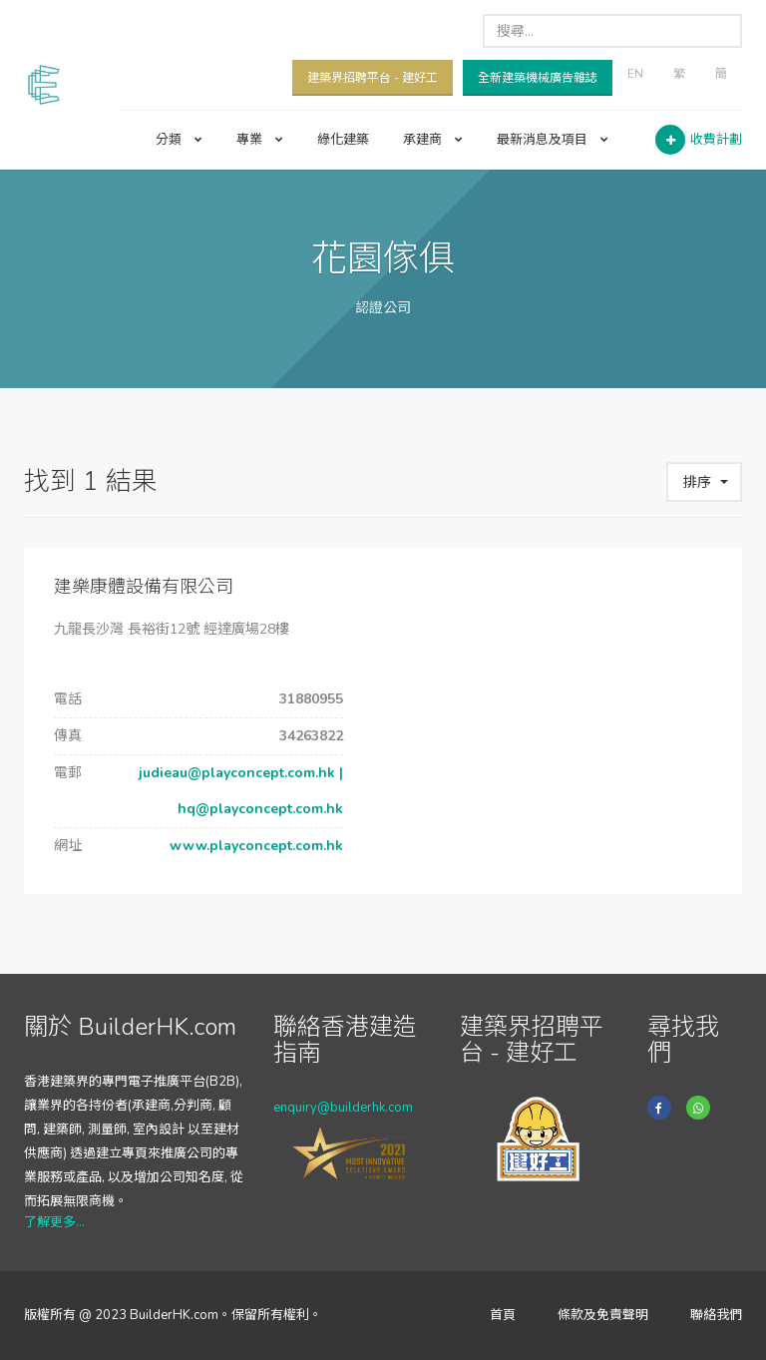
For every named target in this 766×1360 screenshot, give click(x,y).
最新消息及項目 (552, 140)
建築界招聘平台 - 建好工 (372, 78)
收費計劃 (716, 140)
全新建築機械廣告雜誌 (537, 78)
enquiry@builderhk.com (343, 1108)
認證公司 (383, 307)
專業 (259, 140)
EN (635, 74)
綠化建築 (343, 140)
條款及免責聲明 (603, 1315)
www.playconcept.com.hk (254, 845)
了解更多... (54, 1222)
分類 (179, 140)
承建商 (433, 140)
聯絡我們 (716, 1315)
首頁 (503, 1315)
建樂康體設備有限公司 (143, 587)
